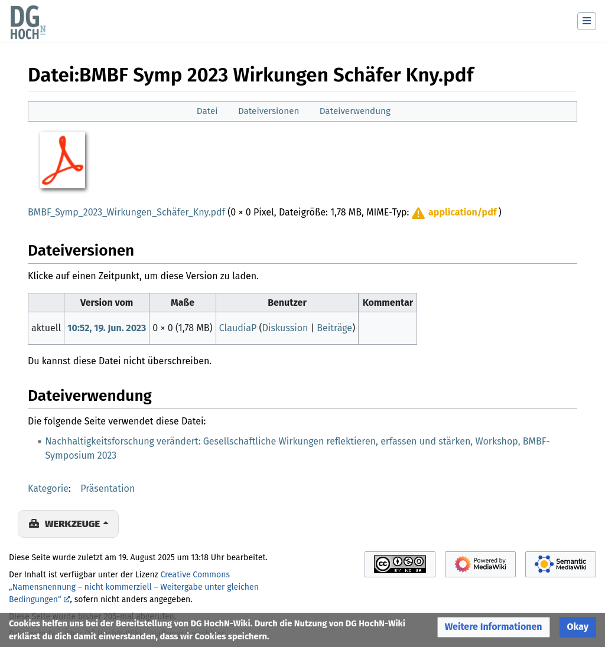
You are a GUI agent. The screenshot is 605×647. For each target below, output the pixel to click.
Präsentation (107, 488)
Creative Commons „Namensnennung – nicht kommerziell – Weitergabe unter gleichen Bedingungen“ (134, 587)
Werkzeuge (72, 524)
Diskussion (285, 328)
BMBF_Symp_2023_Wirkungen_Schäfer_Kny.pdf (126, 212)
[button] (453, 212)
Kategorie (48, 488)
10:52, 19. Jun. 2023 (106, 328)
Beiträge (334, 328)
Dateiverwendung (355, 111)
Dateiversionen (268, 111)
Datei (207, 111)
